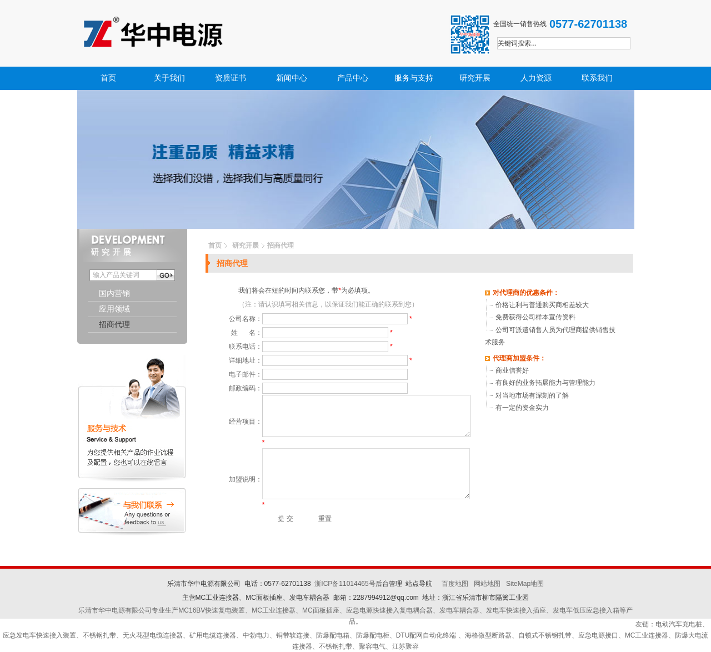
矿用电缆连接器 (212, 635)
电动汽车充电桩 (678, 624)
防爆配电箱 (332, 635)
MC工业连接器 (647, 635)
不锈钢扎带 (99, 635)
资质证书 (230, 78)
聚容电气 (372, 646)
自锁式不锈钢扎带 (545, 635)
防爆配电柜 (372, 635)
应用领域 (114, 309)
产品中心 (352, 78)
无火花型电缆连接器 (153, 635)
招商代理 (114, 324)
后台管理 (388, 584)
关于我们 (169, 78)
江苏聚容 (405, 646)
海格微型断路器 (488, 635)
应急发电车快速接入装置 (39, 635)
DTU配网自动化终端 (427, 635)
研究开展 (474, 78)
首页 (108, 78)
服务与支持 (413, 78)
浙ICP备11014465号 (344, 584)
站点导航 (418, 584)
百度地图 (455, 584)
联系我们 (597, 78)
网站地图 (487, 584)
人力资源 (536, 78)
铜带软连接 (292, 635)
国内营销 (114, 293)
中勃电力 (256, 635)
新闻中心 (291, 78)
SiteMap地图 (525, 584)
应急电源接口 (598, 635)
